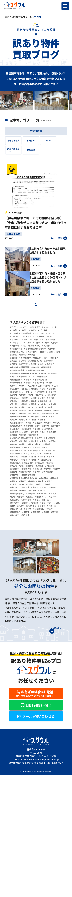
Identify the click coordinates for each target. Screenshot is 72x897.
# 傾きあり (15, 393)
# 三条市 (31, 367)
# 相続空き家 (29, 551)
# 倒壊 (13, 385)
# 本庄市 (45, 507)
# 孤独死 (14, 455)
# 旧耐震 (29, 496)
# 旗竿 (13, 492)
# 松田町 (35, 514)
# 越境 (24, 588)
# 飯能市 (45, 607)
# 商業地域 (26, 437)
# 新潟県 (25, 489)
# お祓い (14, 348)
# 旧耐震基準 (42, 496)
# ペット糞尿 (16, 359)
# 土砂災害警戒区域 (46, 441)
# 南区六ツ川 (16, 430)
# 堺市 (45, 444)
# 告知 (43, 433)
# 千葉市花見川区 (19, 426)
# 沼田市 (40, 533)
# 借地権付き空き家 (48, 385)
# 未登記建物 (51, 503)
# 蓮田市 (49, 577)
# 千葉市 (51, 422)
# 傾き (53, 389)
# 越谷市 (33, 588)
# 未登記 (38, 503)
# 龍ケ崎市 (15, 618)
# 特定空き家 (16, 544)
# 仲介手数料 (36, 382)
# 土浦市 (29, 441)
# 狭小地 (42, 544)
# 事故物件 (15, 374)
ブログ (56, 143)
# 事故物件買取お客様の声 (23, 378)
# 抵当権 (14, 485)
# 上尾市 (14, 370)
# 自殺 (48, 570)
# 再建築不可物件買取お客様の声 (27, 415)
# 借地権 (31, 385)
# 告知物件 (54, 433)
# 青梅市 (49, 603)
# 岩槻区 (35, 463)
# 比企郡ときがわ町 (39, 522)
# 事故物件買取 (30, 374)
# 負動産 (14, 588)
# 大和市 (14, 452)
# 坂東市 (25, 444)
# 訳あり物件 (49, 585)
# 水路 (30, 529)
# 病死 (13, 548)
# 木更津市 (15, 503)
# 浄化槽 (14, 537)
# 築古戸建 (51, 562)
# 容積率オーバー (40, 455)
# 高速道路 (15, 614)
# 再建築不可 (16, 407)
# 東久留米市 (16, 511)
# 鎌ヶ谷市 (41, 596)
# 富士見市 (15, 459)
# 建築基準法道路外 (20, 478)
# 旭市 (28, 500)
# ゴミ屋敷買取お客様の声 (23, 352)
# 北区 (26, 418)
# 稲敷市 (25, 555)
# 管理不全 (30, 559)
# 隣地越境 (26, 599)
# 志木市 (51, 478)
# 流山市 (51, 533)
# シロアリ (15, 356)
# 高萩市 (55, 610)
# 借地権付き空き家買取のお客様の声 (29, 389)
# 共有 (37, 400)
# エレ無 (36, 345)
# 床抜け (55, 470)
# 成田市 (22, 481)
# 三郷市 (53, 367)
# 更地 (50, 500)
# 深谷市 (49, 537)
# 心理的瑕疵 (38, 478)
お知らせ (36, 143)
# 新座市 (14, 489)
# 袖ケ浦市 (36, 581)
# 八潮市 (47, 396)
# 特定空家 (30, 544)
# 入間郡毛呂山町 (19, 396)
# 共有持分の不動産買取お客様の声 (28, 404)
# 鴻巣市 (27, 614)
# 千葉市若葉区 (37, 426)
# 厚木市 (40, 430)
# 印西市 (29, 430)
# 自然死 (14, 573)
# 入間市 (38, 393)
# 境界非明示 (29, 448)
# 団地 (37, 437)
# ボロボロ (30, 359)
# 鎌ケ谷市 (54, 596)
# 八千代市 (35, 396)
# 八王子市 (15, 400)
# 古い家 (14, 433)
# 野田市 (29, 596)
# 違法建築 (43, 592)
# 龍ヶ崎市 (50, 614)
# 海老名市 (36, 537)
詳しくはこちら (56, 732)
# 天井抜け (47, 452)
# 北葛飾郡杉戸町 (40, 418)
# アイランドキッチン (21, 341)
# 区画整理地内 (37, 422)
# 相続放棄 (47, 548)
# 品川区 (14, 437)
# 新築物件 (54, 489)
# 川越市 (25, 466)
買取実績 (36, 155)
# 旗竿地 (22, 492)
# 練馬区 (38, 566)
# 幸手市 (45, 470)
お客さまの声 (15, 143)
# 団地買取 (47, 437)
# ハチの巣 (28, 356)
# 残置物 (14, 522)
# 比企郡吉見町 (17, 526)
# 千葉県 (51, 426)
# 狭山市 (53, 544)
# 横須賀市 (52, 518)
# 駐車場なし (16, 610)
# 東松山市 (54, 511)
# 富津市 (27, 459)
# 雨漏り (22, 603)
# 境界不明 (15, 448)
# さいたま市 (45, 352)
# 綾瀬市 (27, 566)
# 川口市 (46, 463)
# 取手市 (51, 430)
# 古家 (24, 433)
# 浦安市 (25, 537)
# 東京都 (29, 511)
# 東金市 (14, 514)
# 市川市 (46, 466)
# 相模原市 (34, 548)
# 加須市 (50, 415)
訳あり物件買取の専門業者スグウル (37, 878)
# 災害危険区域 (28, 540)
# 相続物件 (15, 551)
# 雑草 (54, 599)
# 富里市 (38, 459)
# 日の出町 (47, 492)
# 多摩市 (55, 448)
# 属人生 (25, 463)
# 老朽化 (38, 570)
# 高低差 (29, 610)
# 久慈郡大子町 (50, 370)
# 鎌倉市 (14, 599)
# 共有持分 (47, 400)
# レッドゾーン (17, 367)
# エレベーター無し (20, 345)
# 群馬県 (49, 566)
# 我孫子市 (34, 481)
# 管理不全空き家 (47, 559)
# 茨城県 (27, 577)
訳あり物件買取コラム (15, 155)
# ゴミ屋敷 (26, 348)
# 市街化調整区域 (19, 470)
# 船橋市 (25, 573)
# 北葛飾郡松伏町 (19, 422)
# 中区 (37, 370)
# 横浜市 (25, 518)
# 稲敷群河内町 (39, 555)
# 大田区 (25, 452)
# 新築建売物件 (39, 489)
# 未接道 (27, 503)
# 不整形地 (26, 370)
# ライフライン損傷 (20, 363)
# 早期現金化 (16, 500)
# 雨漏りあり (35, 603)
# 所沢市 (46, 481)
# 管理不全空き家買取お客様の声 (27, 562)
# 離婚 (13, 603)
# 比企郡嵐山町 (35, 526)
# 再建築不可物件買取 (21, 411)
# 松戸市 (25, 514)
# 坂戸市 (14, 444)
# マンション (45, 359)
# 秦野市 (14, 555)
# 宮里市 (25, 455)
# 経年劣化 (15, 566)
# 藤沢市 (14, 581)
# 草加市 (38, 577)
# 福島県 (55, 551)
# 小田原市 (50, 459)
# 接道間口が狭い (29, 485)
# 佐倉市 (49, 382)
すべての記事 (36, 131)
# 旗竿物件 (34, 492)
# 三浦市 (42, 367)
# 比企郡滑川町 (17, 529)
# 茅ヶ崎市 (15, 577)
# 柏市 (56, 514)
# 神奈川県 (43, 551)
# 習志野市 (26, 570)
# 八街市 (27, 400)
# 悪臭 (13, 481)
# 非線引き (15, 607)
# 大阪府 (35, 452)
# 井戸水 (43, 378)
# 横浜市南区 (38, 518)
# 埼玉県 (35, 444)
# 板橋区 (46, 514)
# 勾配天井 (15, 418)
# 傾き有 (27, 393)
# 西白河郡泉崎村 (19, 585)
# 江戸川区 (15, 533)
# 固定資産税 (16, 441)
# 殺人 (24, 522)
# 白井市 (22, 548)
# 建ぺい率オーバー (48, 474)
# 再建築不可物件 (34, 407)
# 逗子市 (31, 592)
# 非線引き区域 (30, 607)
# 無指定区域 (45, 540)
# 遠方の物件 (16, 596)
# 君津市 (33, 433)
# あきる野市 (40, 341)
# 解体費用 (35, 585)
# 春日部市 (39, 500)
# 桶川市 (14, 518)
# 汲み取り (28, 533)
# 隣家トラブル (41, 599)
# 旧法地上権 (16, 496)
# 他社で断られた (19, 382)
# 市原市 (35, 466)
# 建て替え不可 (28, 474)
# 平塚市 (34, 470)
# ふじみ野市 (42, 356)
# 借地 (21, 385)
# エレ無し (48, 345)
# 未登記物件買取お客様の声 (24, 507)
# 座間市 (14, 474)
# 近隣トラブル (17, 592)
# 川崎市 (14, 466)
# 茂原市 (35, 573)
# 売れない (43, 448)
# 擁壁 (44, 485)
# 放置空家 (54, 485)
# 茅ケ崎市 (47, 573)
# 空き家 (53, 555)
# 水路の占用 (42, 529)
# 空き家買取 (16, 559)
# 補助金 (49, 581)
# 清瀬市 (14, 540)
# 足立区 (44, 588)
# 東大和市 (41, 511)
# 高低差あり (42, 610)
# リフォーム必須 (41, 363)
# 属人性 (14, 463)
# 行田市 (25, 581)
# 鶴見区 (38, 614)
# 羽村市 (14, 570)
